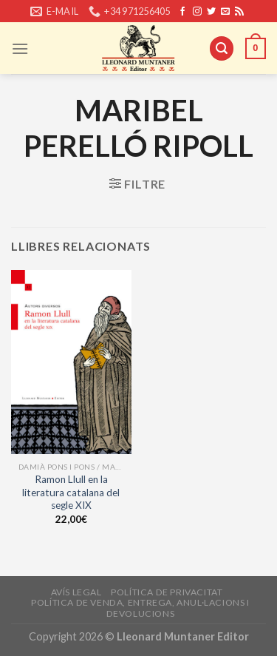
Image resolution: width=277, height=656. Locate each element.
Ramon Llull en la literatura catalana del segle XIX (71, 492)
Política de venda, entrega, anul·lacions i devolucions (140, 608)
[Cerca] (221, 48)
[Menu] (20, 48)
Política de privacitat (166, 592)
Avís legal (76, 592)
